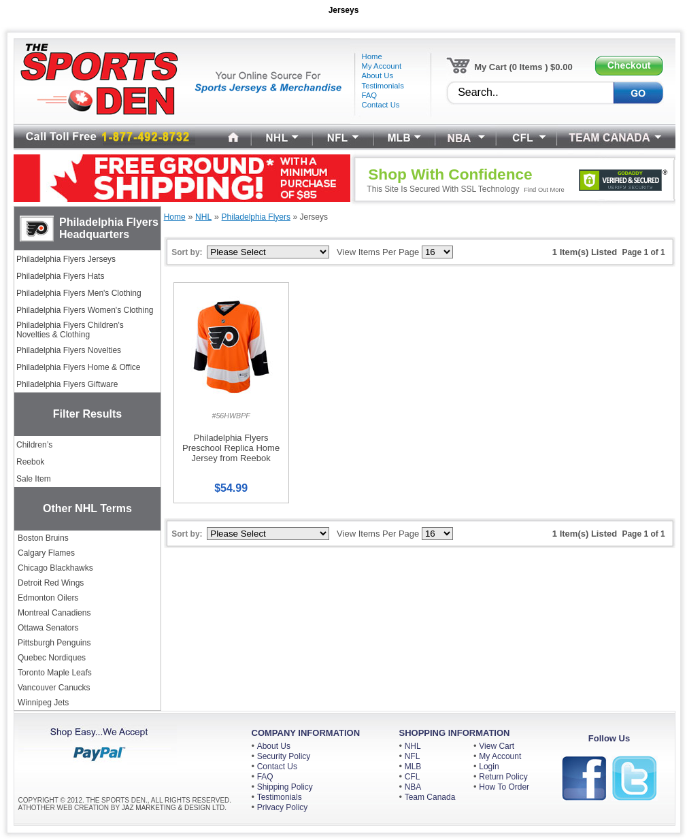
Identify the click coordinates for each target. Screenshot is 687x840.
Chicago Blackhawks (55, 568)
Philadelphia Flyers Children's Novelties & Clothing (70, 329)
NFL (412, 756)
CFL (412, 777)
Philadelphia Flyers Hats (60, 276)
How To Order (504, 787)
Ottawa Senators (48, 628)
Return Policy (503, 777)
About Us (273, 746)
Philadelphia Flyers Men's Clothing (78, 293)
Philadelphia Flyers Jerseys (66, 259)
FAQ (265, 777)
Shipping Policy (285, 787)
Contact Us (277, 766)
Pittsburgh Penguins (54, 643)
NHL (413, 746)
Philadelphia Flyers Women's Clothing (85, 310)
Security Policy (284, 756)
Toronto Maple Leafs (55, 672)
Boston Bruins (43, 538)
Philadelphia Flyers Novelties (68, 350)
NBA (413, 787)
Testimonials (279, 797)
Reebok (30, 462)
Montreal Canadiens (54, 613)
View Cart (496, 746)
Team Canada (430, 797)
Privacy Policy (282, 807)
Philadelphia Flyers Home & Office (78, 367)
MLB (413, 766)
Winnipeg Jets (43, 702)
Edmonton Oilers (48, 598)
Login (489, 766)
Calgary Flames (46, 553)
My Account (500, 756)
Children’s (34, 445)
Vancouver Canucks (54, 687)
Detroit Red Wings (51, 583)
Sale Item (33, 479)
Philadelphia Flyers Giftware (67, 384)
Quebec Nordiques (52, 657)
